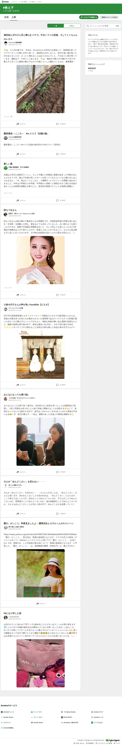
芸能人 (72, 26)
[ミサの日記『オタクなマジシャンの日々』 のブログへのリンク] (6, 399)
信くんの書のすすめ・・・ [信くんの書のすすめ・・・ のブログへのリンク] (17, 485)
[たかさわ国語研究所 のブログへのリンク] (6, 138)
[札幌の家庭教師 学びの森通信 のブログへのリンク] (6, 168)
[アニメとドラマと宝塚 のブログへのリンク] (6, 309)
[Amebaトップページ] (5, 2)
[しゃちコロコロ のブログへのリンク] (6, 618)
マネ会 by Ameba (69, 712)
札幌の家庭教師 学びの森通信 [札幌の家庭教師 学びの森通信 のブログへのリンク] (19, 167)
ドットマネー (37, 712)
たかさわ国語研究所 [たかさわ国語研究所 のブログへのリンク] (15, 137)
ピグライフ (7, 723)
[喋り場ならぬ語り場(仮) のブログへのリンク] (6, 528)
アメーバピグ (37, 717)
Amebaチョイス (8, 712)
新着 (6, 17)
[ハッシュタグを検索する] (103, 26)
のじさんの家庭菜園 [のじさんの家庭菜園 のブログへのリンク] (15, 42)
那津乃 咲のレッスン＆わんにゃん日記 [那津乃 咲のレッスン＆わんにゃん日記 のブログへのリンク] (22, 214)
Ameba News (38, 723)
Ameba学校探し (8, 728)
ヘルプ (117, 743)
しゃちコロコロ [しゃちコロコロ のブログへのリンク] (14, 617)
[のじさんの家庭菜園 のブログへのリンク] (6, 43)
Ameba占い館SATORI (70, 723)
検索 (117, 26)
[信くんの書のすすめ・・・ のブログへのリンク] (6, 486)
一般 (55, 26)
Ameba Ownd (8, 717)
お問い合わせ (79, 743)
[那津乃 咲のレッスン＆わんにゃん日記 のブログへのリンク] (6, 214)
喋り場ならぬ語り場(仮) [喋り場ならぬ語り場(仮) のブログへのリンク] (16, 527)
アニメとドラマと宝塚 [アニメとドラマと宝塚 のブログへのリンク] (27, 308)
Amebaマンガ (98, 717)
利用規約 (90, 743)
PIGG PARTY (67, 717)
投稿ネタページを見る (109, 17)
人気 (14, 17)
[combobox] (103, 26)
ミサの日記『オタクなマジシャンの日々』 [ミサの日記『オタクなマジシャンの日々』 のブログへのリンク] (22, 398)
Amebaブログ (98, 712)
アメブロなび (97, 723)
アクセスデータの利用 (104, 743)
